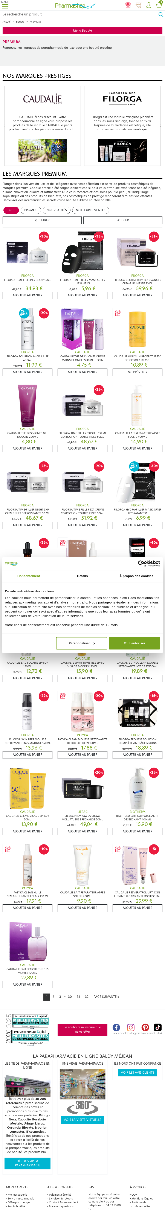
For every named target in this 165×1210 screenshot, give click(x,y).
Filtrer (42, 220)
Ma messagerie (17, 1194)
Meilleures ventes (90, 210)
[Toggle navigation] (5, 5)
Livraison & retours (61, 1198)
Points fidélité (16, 1206)
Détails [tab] (82, 576)
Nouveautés (56, 210)
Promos (30, 210)
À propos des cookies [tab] (136, 576)
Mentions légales (142, 1198)
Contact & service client (63, 1202)
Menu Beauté (82, 31)
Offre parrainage (19, 1202)
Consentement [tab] (28, 576)
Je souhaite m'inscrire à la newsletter (82, 1029)
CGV (134, 1194)
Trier (123, 220)
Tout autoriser (134, 643)
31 (78, 997)
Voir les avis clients (137, 1073)
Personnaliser (82, 643)
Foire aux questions (61, 1206)
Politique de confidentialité (140, 1204)
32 (87, 997)
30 (70, 997)
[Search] (79, 14)
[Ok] (161, 14)
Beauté (20, 21)
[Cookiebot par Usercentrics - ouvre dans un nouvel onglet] (141, 563)
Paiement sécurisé (60, 1194)
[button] (148, 5)
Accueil (7, 21)
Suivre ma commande (21, 1198)
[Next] (160, 126)
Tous (11, 210)
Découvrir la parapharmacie (27, 1163)
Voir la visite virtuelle (82, 1120)
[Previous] (4, 126)
